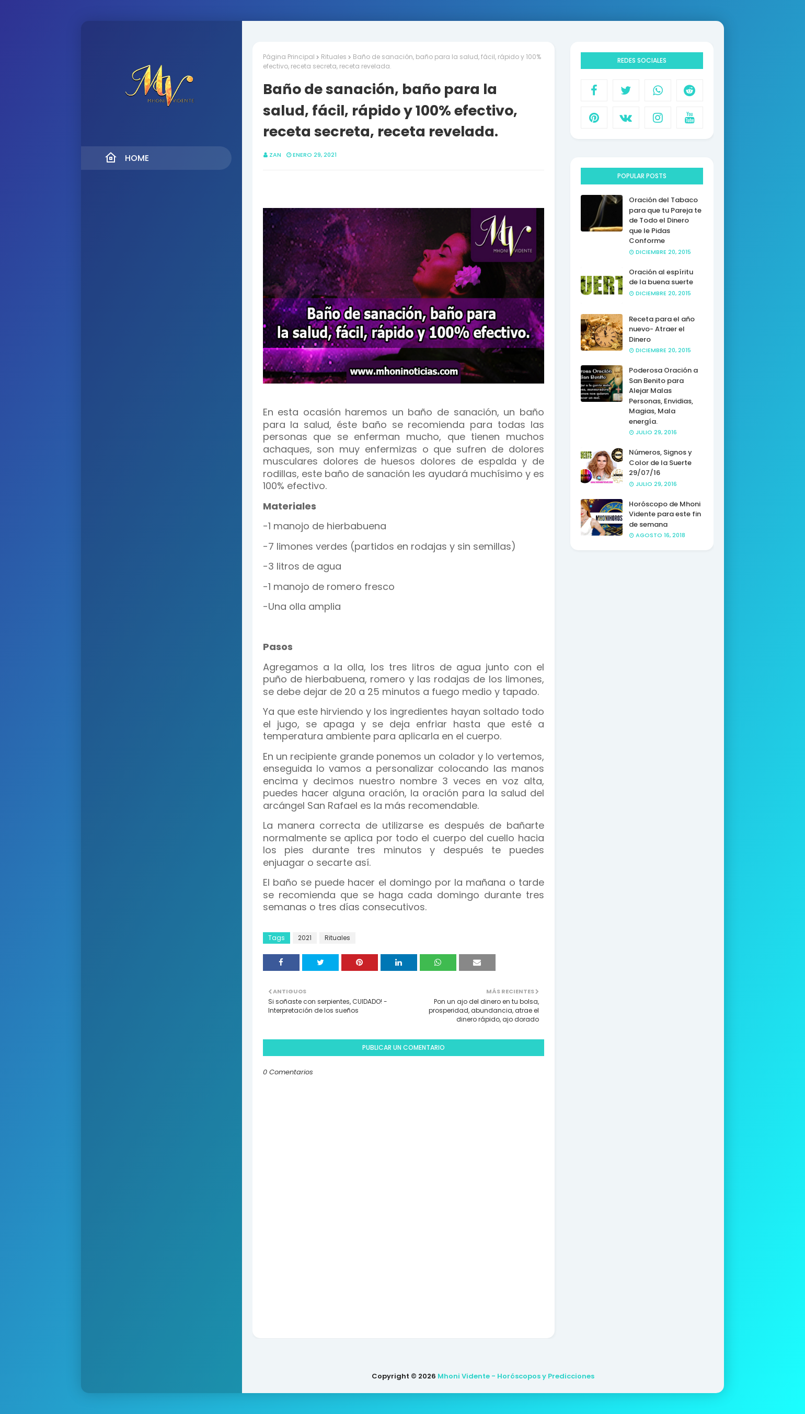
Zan (275, 154)
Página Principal (289, 56)
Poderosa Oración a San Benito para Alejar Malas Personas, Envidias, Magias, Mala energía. (663, 395)
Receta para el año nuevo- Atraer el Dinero (662, 329)
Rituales (334, 56)
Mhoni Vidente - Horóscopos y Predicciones (516, 1376)
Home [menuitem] (127, 158)
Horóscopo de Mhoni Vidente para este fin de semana (665, 514)
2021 (305, 937)
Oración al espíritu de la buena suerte (661, 277)
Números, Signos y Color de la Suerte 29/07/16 (660, 462)
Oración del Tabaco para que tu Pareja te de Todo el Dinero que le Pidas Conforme (665, 220)
